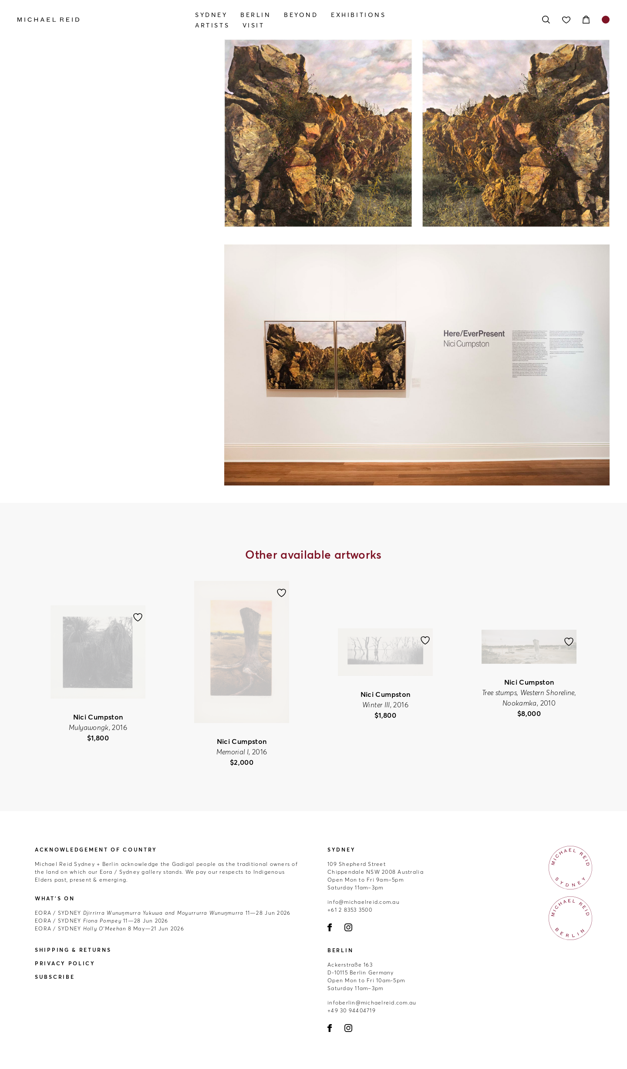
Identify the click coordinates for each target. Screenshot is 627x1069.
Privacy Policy (65, 963)
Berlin (255, 15)
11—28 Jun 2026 (162, 912)
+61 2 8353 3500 (349, 909)
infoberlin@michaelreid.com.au (372, 1002)
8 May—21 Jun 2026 (109, 928)
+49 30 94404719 (351, 1010)
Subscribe (54, 977)
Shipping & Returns (73, 950)
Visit (254, 25)
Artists (212, 25)
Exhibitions (358, 15)
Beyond (301, 15)
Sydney (211, 15)
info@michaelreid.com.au (363, 902)
